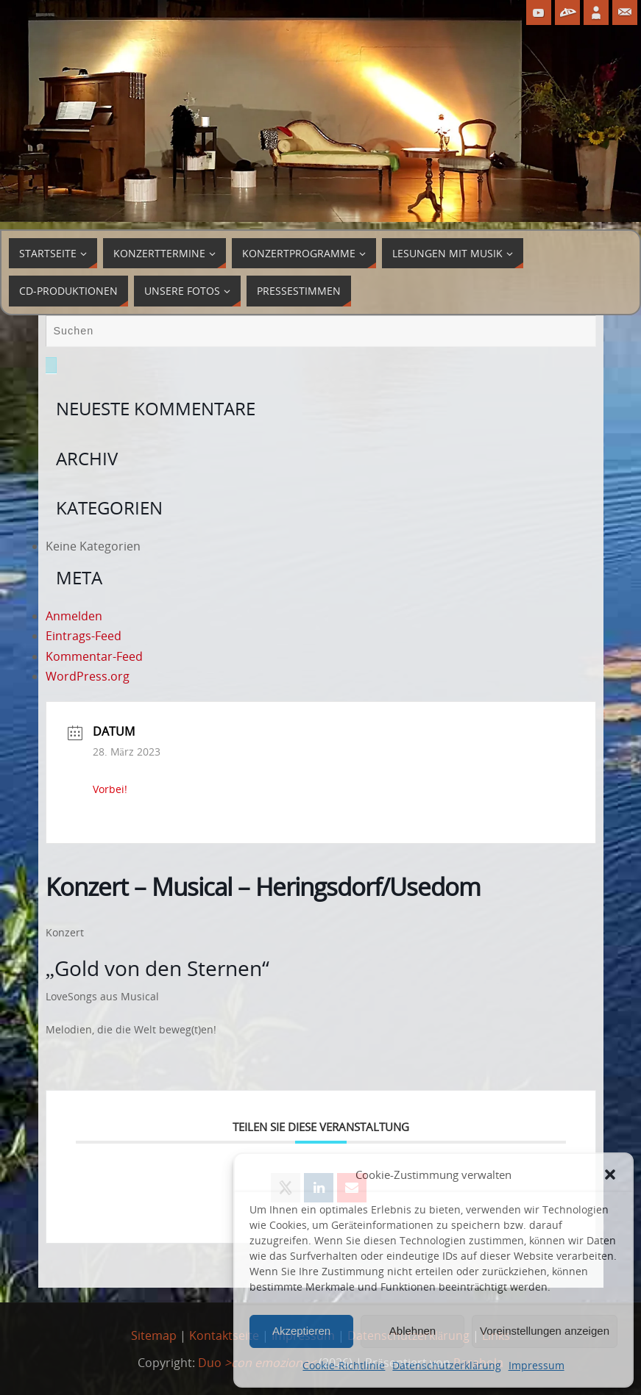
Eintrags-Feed (83, 636)
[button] (610, 1174)
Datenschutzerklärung (446, 1365)
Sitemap (154, 1335)
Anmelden (74, 616)
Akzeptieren (301, 1330)
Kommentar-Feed (94, 656)
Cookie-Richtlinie (343, 1365)
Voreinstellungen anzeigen (544, 1330)
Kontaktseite (224, 1335)
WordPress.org (88, 676)
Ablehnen (412, 1330)
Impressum (536, 1365)
